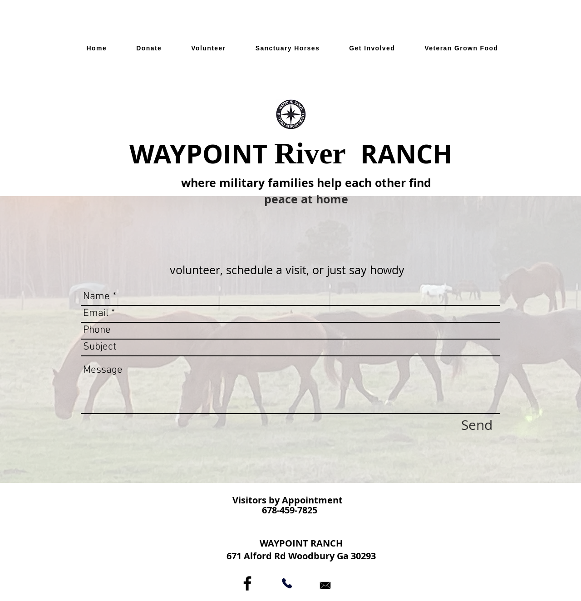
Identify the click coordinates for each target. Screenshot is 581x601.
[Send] (476, 425)
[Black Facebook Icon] (247, 583)
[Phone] (287, 583)
